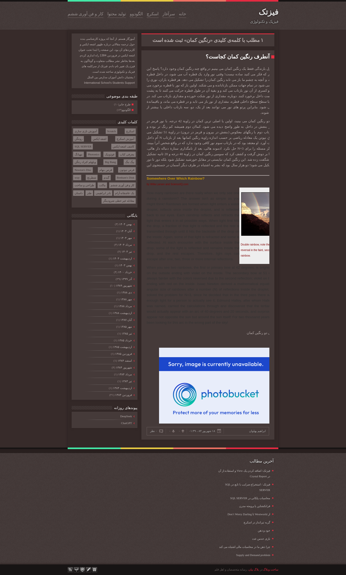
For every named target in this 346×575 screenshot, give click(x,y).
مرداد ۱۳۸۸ (125, 306)
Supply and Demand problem (253, 555)
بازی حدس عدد (261, 538)
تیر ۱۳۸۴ (126, 381)
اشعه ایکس (99, 138)
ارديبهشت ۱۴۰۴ (122, 258)
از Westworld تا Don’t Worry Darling (249, 514)
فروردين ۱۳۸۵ (123, 353)
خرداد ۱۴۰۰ (124, 272)
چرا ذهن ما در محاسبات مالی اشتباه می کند (244, 546)
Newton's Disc (83, 169)
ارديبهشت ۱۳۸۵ (122, 346)
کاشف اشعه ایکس (124, 146)
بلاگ (256, 569)
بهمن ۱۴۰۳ (125, 265)
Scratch (111, 131)
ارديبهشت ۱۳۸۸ (122, 312)
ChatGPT (126, 423)
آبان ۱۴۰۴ (126, 231)
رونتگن (78, 138)
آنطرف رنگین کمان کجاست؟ (238, 57)
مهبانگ (78, 154)
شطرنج (91, 177)
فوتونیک (109, 154)
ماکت (102, 185)
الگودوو (136, 14)
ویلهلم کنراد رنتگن (85, 162)
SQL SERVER (83, 146)
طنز (89, 193)
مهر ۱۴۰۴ (126, 237)
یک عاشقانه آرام (125, 193)
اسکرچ (153, 14)
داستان (79, 193)
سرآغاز (168, 14)
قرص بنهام (105, 169)
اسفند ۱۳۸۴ (124, 360)
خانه (182, 14)
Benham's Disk (125, 177)
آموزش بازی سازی (86, 131)
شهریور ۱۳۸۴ (123, 367)
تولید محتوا (116, 14)
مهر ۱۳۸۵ (126, 326)
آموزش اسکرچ (125, 138)
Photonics (93, 154)
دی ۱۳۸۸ (126, 292)
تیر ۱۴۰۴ (126, 251)
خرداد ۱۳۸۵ (124, 340)
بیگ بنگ (129, 162)
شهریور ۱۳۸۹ (123, 285)
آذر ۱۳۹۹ (126, 279)
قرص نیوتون (127, 169)
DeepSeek (126, 416)
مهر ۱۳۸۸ (126, 299)
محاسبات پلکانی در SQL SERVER (250, 498)
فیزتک (268, 12)
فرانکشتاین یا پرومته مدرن (254, 506)
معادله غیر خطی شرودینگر (118, 200)
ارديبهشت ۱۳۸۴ (122, 388)
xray (77, 177)
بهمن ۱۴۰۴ (125, 224)
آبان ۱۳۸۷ (126, 319)
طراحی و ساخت (84, 185)
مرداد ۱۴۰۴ (125, 244)
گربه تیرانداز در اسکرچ (257, 522)
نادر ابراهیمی (103, 193)
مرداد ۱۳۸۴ (125, 374)
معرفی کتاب (127, 154)
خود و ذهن (264, 530)
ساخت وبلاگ (270, 569)
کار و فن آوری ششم (85, 14)
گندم (106, 177)
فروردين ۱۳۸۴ (123, 394)
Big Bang (110, 162)
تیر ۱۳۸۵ (126, 333)
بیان (251, 569)
